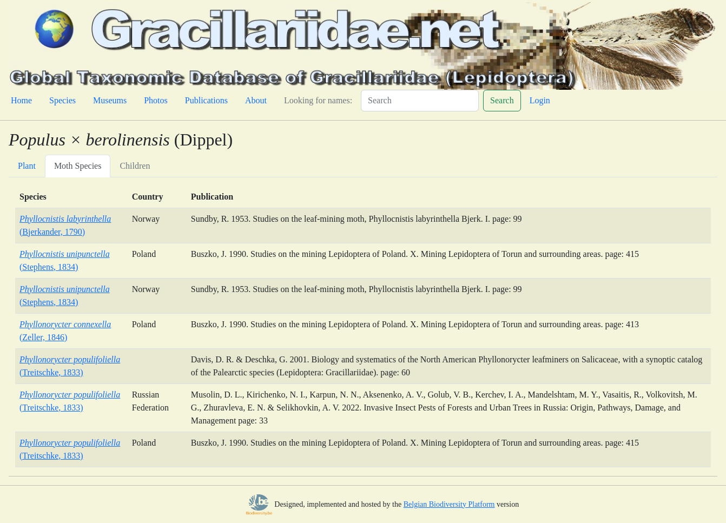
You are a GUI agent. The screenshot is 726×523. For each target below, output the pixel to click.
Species (62, 100)
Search (502, 100)
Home (21, 100)
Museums (110, 100)
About (256, 100)
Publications (206, 100)
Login (540, 100)
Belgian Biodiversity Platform (449, 504)
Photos (156, 100)
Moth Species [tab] (78, 165)
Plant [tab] (27, 165)
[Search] (420, 100)
